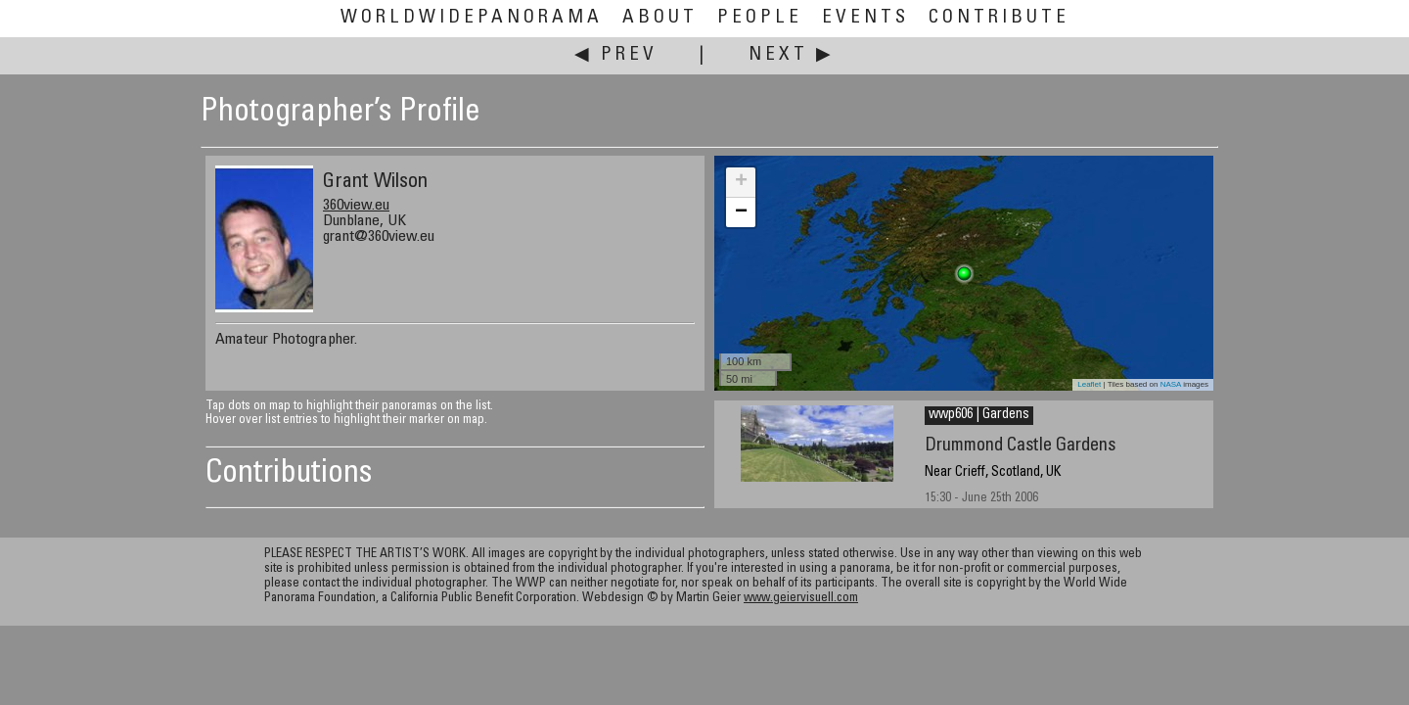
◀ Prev (616, 55)
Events (865, 18)
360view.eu (356, 205)
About (660, 18)
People (759, 18)
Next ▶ (792, 55)
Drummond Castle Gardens (1020, 446)
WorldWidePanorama (472, 18)
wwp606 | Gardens (979, 415)
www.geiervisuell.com (801, 598)
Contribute (999, 18)
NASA (1170, 384)
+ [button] (741, 182)
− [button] (741, 212)
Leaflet (1089, 384)
